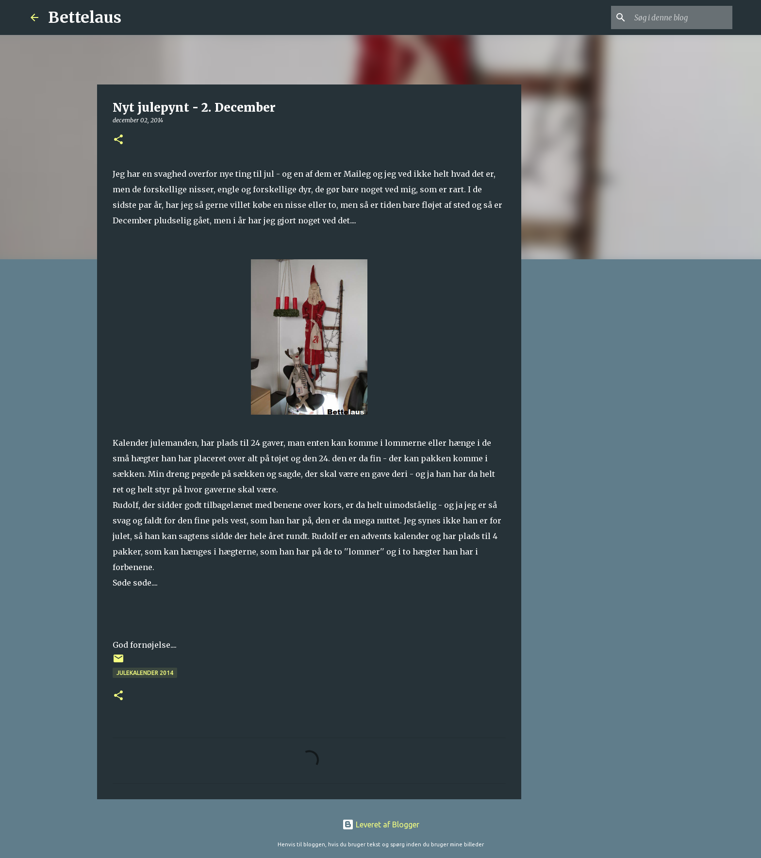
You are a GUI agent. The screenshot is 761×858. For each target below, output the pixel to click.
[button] (118, 140)
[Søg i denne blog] (681, 17)
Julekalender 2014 (144, 673)
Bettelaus (84, 17)
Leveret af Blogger (380, 824)
